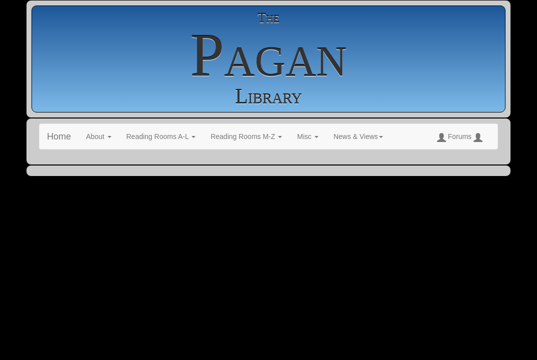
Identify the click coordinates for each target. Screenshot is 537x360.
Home (59, 137)
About (98, 136)
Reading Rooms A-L (161, 136)
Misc (307, 136)
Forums (459, 137)
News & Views (358, 136)
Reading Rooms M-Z (246, 136)
